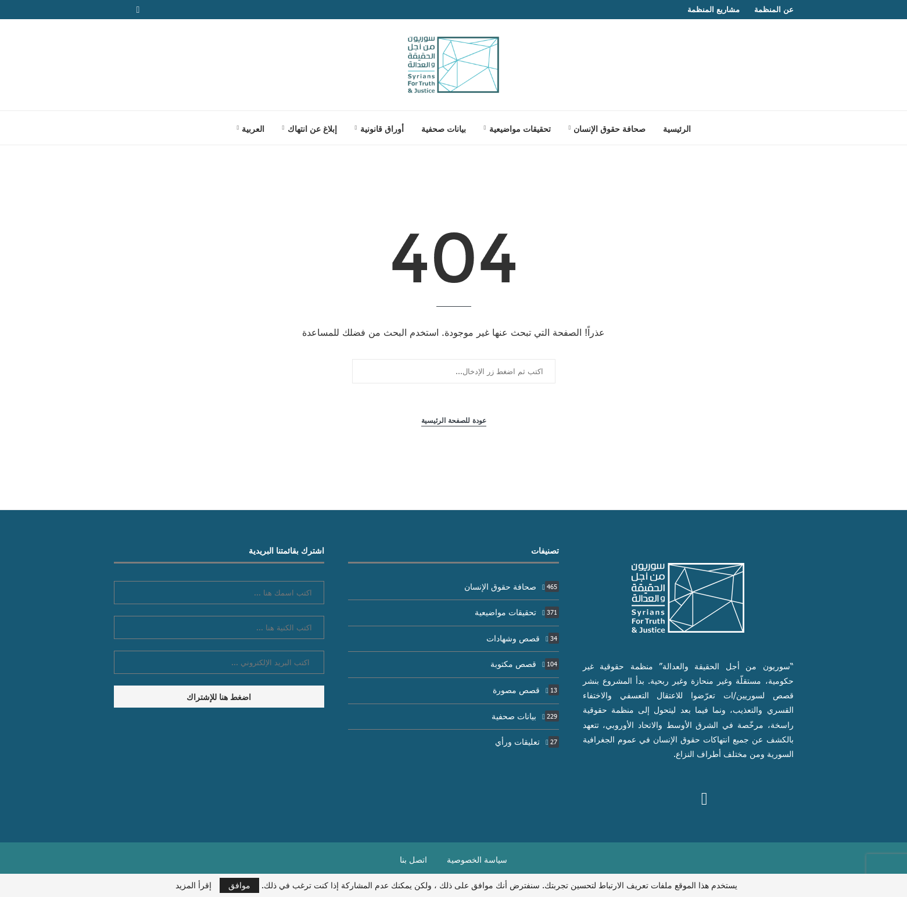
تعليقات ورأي (527, 741)
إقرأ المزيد (193, 885)
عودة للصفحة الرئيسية (453, 420)
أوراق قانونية (382, 128)
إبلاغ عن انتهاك (312, 128)
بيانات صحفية (443, 128)
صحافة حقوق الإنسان (609, 128)
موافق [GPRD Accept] (239, 885)
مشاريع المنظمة (713, 9)
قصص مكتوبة (524, 663)
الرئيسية (677, 128)
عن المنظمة (774, 9)
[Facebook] (138, 9)
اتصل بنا (413, 859)
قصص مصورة (526, 689)
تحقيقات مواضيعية (520, 128)
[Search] (213, 128)
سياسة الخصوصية (477, 859)
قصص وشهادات (522, 638)
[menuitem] (251, 128)
